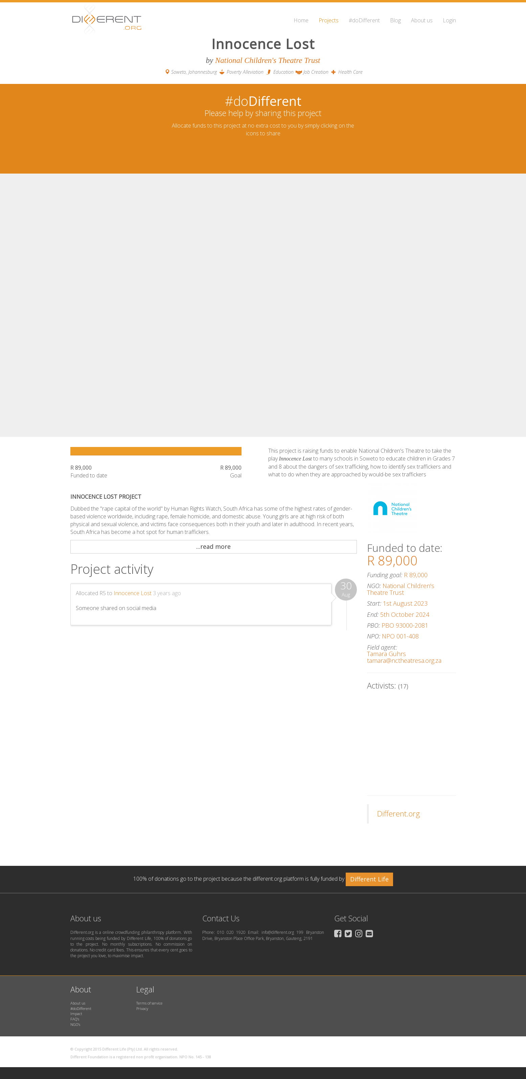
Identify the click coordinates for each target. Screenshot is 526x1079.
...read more (213, 546)
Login (449, 20)
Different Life (369, 879)
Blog (395, 20)
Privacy (142, 1008)
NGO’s (75, 1024)
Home (301, 20)
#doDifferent (364, 20)
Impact (76, 1013)
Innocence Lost (133, 593)
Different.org (398, 813)
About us (422, 20)
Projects (329, 20)
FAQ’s (74, 1018)
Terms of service (149, 1003)
